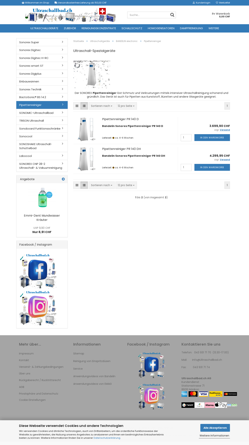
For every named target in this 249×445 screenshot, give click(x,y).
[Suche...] (172, 15)
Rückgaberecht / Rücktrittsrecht (40, 383)
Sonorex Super (29, 45)
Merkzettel (223, 2)
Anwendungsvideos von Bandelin (94, 379)
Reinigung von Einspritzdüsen (91, 364)
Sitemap (78, 357)
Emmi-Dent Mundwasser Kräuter (42, 221)
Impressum (26, 357)
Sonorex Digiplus (30, 77)
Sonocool (25, 140)
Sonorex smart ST (31, 69)
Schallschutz (132, 28)
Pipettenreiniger (30, 108)
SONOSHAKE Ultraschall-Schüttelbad (35, 149)
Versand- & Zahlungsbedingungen (41, 370)
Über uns (24, 377)
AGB (21, 390)
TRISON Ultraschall (31, 124)
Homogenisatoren (161, 28)
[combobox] (102, 109)
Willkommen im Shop (35, 2)
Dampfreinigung (191, 28)
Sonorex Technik (30, 93)
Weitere (213, 28)
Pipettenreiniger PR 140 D (120, 122)
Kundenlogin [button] (201, 2)
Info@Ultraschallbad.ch (207, 363)
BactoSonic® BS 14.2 (32, 100)
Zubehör (70, 28)
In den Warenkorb (212, 140)
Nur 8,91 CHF (41, 233)
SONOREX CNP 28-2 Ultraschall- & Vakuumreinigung (40, 169)
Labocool (25, 159)
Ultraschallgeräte (44, 28)
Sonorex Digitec (30, 53)
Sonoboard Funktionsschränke (39, 132)
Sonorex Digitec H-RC (34, 61)
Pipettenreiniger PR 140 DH (121, 152)
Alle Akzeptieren (215, 428)
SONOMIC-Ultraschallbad (36, 116)
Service (78, 372)
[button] (77, 109)
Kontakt (24, 363)
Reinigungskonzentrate (99, 28)
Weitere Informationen (214, 435)
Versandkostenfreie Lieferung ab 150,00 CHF (81, 2)
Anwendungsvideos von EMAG (92, 387)
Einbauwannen (29, 85)
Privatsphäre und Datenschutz (38, 397)
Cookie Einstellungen (32, 403)
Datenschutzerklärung (107, 438)
